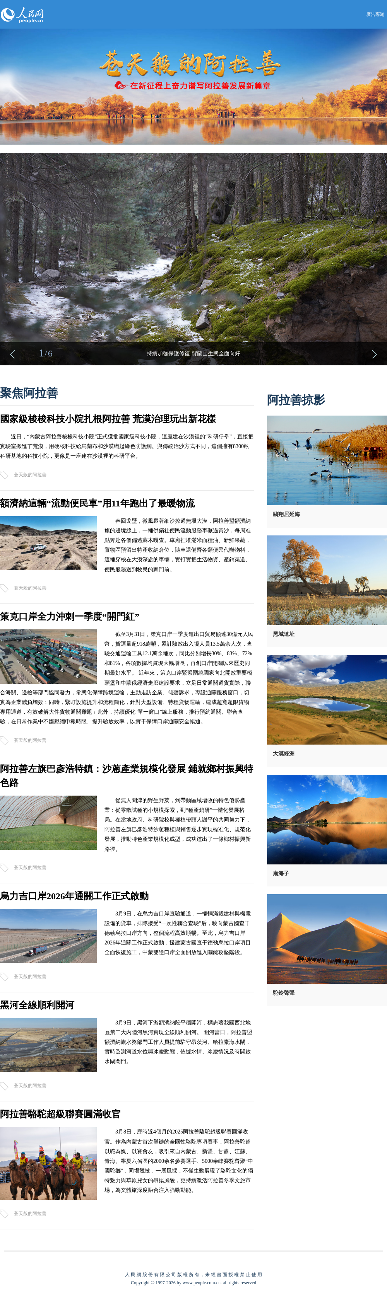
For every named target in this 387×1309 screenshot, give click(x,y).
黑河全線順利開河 (37, 1005)
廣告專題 (375, 14)
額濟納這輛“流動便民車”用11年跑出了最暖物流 (97, 503)
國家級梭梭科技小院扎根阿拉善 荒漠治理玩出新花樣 (108, 419)
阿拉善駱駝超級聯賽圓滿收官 (60, 1114)
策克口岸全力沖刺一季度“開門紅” (69, 617)
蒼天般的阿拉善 (30, 474)
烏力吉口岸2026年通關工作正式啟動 (74, 896)
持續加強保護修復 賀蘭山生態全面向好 (193, 353)
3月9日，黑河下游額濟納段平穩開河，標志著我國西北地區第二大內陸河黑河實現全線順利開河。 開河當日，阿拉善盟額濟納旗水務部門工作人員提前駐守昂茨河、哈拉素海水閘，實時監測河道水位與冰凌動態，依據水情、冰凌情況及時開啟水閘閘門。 (178, 1042)
